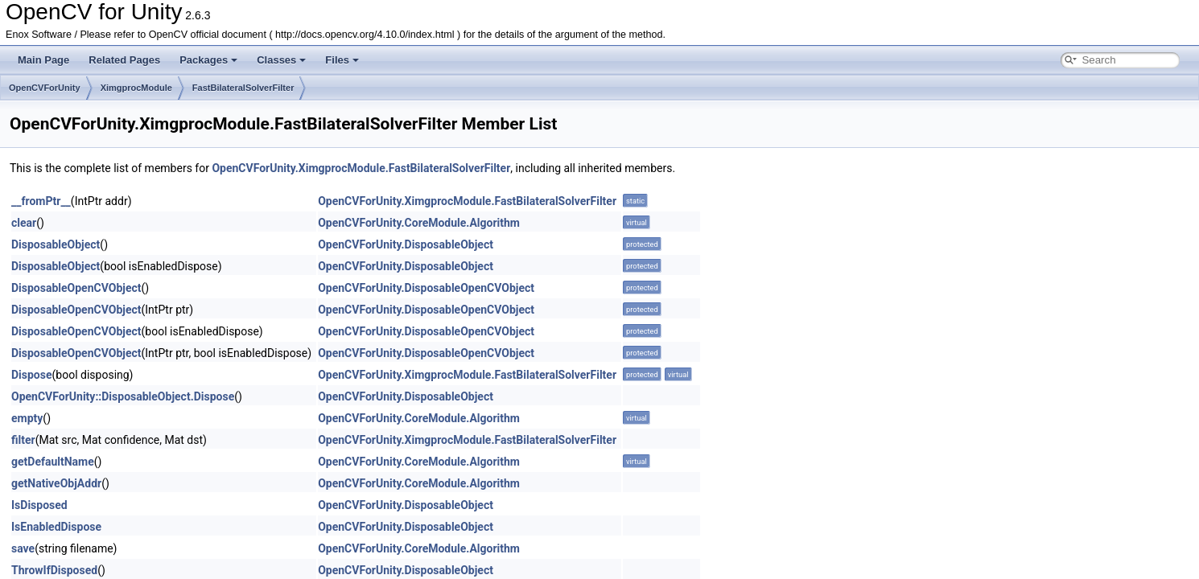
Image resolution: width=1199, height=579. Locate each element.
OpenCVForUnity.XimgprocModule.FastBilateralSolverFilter (361, 168)
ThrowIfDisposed (54, 570)
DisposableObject (55, 244)
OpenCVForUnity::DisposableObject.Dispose (122, 396)
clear (23, 222)
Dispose (31, 374)
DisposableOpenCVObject (76, 287)
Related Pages (124, 60)
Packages (208, 60)
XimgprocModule (136, 87)
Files (342, 60)
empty (27, 418)
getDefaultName (52, 461)
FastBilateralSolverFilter (243, 87)
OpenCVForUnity (44, 87)
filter (23, 439)
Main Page (43, 60)
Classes (281, 60)
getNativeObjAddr (56, 483)
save (23, 548)
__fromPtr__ (41, 201)
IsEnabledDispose (56, 526)
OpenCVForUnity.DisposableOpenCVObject (426, 287)
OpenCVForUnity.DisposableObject (405, 244)
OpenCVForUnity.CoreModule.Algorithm (419, 222)
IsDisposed (39, 505)
